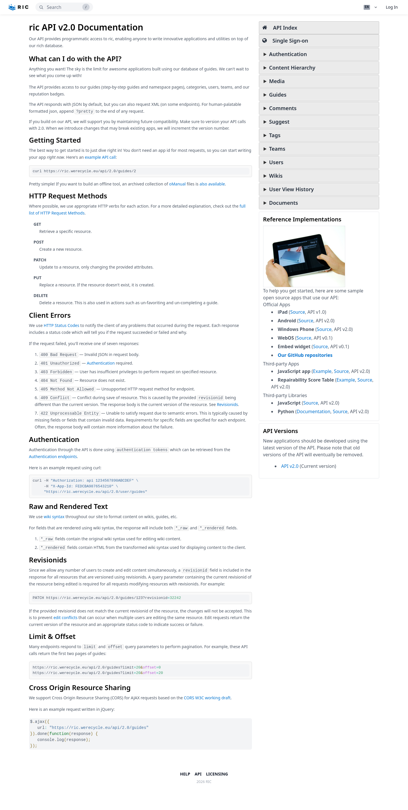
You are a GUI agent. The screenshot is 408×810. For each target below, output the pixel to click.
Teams (277, 148)
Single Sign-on (285, 40)
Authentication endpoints (53, 456)
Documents (283, 202)
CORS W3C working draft (207, 697)
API (198, 774)
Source (297, 312)
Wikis (276, 175)
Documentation (313, 411)
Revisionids (227, 404)
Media (277, 81)
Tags (274, 135)
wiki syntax (54, 516)
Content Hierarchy (292, 67)
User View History (291, 189)
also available (212, 184)
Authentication (288, 54)
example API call (100, 157)
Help (185, 774)
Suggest (279, 121)
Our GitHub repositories (305, 355)
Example (322, 371)
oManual (177, 184)
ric (209, 781)
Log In (392, 7)
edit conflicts (65, 617)
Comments (283, 108)
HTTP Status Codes (61, 325)
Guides (277, 94)
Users (276, 162)
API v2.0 (290, 466)
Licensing (217, 774)
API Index (279, 27)
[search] (64, 7)
